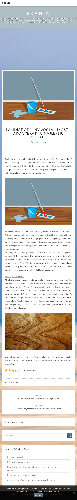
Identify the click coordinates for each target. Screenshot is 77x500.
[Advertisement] (38, 50)
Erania (6, 3)
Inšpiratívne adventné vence (19, 462)
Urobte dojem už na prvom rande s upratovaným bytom (31, 480)
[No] (73, 493)
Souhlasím (38, 495)
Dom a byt (13, 382)
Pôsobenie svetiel (15, 457)
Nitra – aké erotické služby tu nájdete (23, 475)
